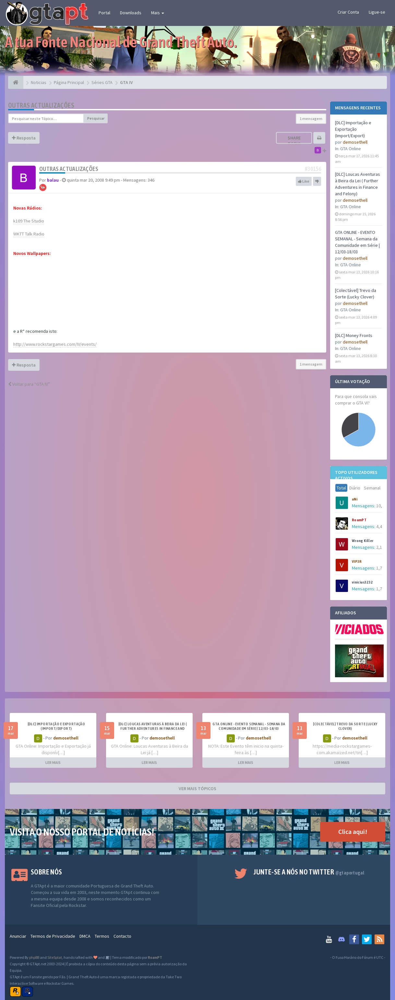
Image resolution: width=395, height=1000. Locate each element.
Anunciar (18, 936)
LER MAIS (53, 762)
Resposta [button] (24, 138)
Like (303, 181)
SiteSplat (54, 957)
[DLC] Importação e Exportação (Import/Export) (353, 129)
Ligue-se (377, 12)
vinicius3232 (362, 582)
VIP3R (357, 561)
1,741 (381, 589)
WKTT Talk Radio (28, 234)
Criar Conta (348, 12)
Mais (157, 13)
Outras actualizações (41, 105)
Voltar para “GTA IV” (29, 384)
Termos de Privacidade (52, 936)
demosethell (355, 142)
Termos (102, 936)
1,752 (381, 568)
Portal (104, 13)
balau (53, 180)
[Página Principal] (15, 82)
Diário (354, 488)
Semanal (372, 488)
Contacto (122, 936)
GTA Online (350, 148)
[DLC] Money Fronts (353, 335)
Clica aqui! (352, 831)
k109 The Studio (28, 221)
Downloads (130, 13)
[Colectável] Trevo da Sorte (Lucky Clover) (345, 726)
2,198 (381, 547)
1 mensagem (311, 118)
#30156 (313, 168)
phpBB (34, 957)
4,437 (381, 526)
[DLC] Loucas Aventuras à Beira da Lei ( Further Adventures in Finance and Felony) (152, 728)
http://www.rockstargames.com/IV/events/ (55, 344)
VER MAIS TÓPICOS (197, 788)
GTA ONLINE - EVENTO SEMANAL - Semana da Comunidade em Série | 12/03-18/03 (248, 726)
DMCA (84, 936)
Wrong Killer (363, 540)
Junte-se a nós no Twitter (309, 872)
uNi (354, 499)
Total (341, 488)
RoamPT (359, 520)
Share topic (294, 141)
